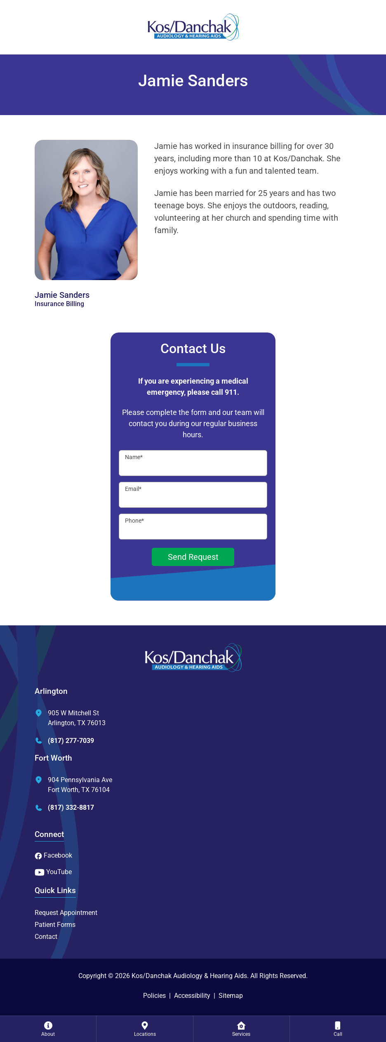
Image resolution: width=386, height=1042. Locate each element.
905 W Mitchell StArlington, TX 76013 (70, 718)
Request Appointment (66, 913)
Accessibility (192, 996)
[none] (48, 1029)
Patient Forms (55, 925)
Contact (46, 937)
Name (134, 457)
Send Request (193, 557)
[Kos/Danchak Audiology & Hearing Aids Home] (193, 27)
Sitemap (231, 996)
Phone (134, 520)
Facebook (53, 855)
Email (133, 489)
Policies (154, 996)
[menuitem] (48, 1029)
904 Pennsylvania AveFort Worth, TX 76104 (73, 785)
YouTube (53, 872)
